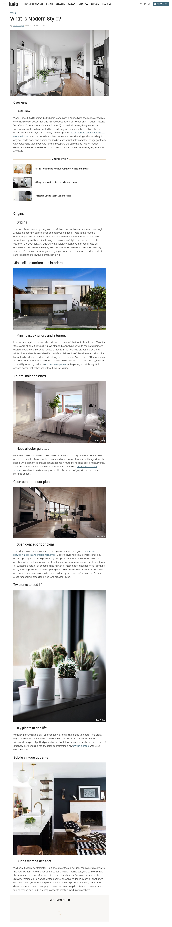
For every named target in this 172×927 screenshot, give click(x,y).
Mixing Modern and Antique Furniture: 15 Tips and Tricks (62, 169)
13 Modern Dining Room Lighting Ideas (53, 196)
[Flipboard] (145, 4)
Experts (95, 4)
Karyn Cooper (18, 26)
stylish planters (81, 746)
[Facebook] (137, 4)
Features (106, 4)
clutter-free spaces (55, 364)
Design (49, 4)
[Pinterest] (141, 4)
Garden (71, 4)
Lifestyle (83, 4)
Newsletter (160, 4)
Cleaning (60, 4)
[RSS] (149, 4)
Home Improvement (33, 4)
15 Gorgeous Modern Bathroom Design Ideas (56, 182)
